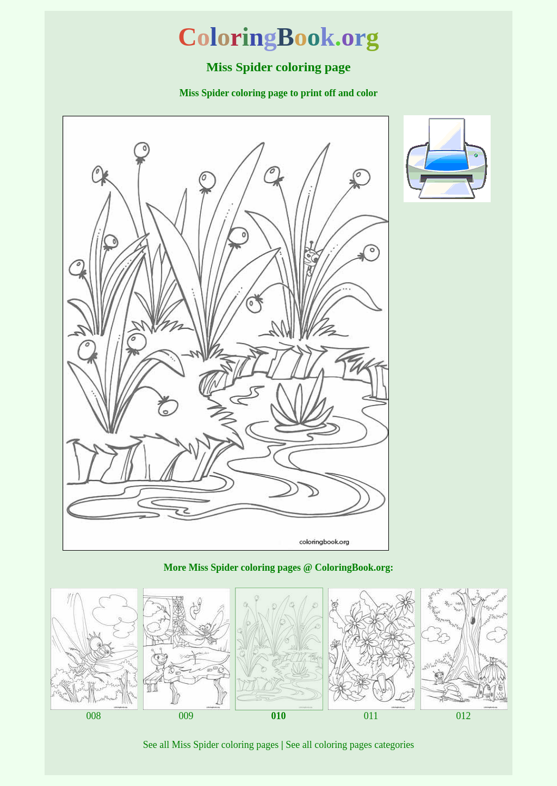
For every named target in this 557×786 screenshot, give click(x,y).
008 (94, 711)
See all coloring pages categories (350, 744)
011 (371, 711)
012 (464, 711)
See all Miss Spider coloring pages (210, 744)
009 (187, 711)
